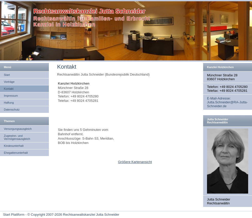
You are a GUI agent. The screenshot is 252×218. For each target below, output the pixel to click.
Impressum (11, 95)
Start (7, 74)
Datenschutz (12, 109)
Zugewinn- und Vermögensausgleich (17, 137)
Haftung (9, 102)
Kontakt (8, 88)
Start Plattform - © (16, 214)
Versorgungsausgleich (18, 128)
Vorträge (9, 81)
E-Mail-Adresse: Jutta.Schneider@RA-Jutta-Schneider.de (227, 102)
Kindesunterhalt (13, 145)
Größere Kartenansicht (135, 162)
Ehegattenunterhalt (16, 152)
